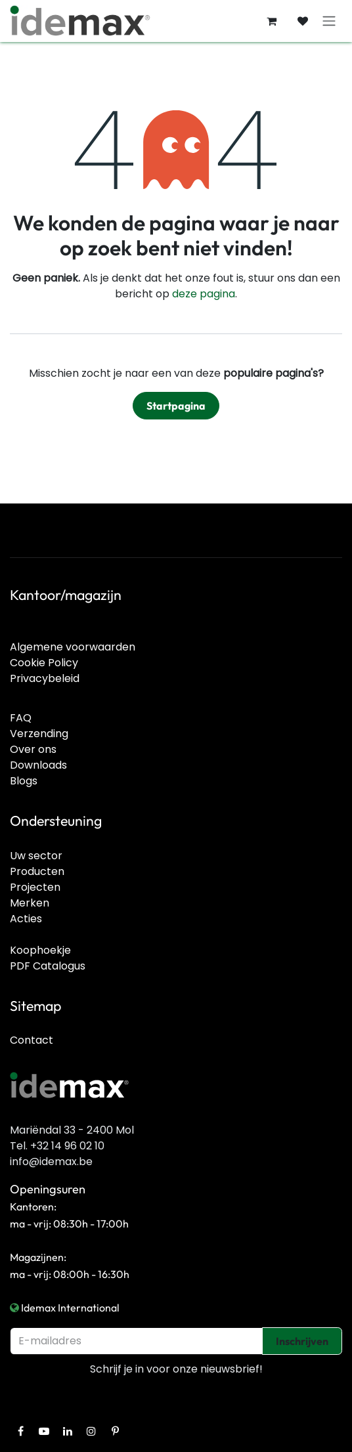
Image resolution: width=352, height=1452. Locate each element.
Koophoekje (40, 950)
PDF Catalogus (47, 965)
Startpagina (176, 405)
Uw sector (36, 855)
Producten (37, 871)
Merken (29, 902)
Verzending (39, 733)
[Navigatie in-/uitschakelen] (329, 21)
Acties (26, 918)
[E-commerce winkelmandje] (271, 21)
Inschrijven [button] (302, 1341)
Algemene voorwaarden (72, 646)
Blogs (23, 780)
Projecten (35, 887)
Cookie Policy (44, 662)
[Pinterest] (114, 1430)
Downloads (38, 765)
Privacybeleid (44, 678)
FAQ (21, 717)
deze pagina (203, 293)
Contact (31, 1040)
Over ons (33, 749)
